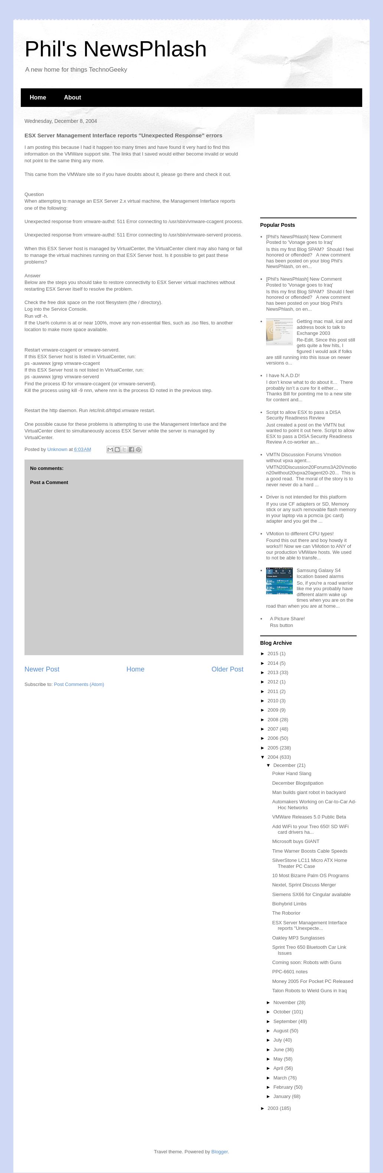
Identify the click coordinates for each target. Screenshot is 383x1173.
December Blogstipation (297, 783)
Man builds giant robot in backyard (309, 792)
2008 (274, 719)
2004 (274, 757)
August (282, 1030)
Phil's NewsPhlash (115, 48)
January (283, 1096)
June (279, 1049)
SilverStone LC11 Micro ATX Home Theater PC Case (309, 863)
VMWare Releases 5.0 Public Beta (309, 817)
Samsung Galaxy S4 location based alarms (320, 573)
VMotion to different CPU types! (300, 533)
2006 (274, 738)
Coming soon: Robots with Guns (306, 962)
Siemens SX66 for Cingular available (311, 894)
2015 (274, 653)
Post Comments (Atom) (79, 684)
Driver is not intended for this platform (306, 497)
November (285, 1002)
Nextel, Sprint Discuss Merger (304, 885)
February (284, 1087)
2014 (274, 663)
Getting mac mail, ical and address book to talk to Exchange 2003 (324, 327)
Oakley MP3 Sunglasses (298, 938)
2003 (274, 1108)
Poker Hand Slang (291, 773)
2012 (274, 681)
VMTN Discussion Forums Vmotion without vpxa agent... (303, 457)
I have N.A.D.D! (282, 375)
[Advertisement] (306, 166)
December (285, 765)
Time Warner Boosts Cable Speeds (309, 851)
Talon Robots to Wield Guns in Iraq (309, 990)
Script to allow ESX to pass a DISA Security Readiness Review (303, 415)
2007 (274, 729)
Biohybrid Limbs (289, 903)
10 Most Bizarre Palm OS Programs (310, 875)
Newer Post (41, 669)
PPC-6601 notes (289, 971)
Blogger (220, 1151)
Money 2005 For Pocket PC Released (312, 981)
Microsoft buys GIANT (295, 841)
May (279, 1059)
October (283, 1011)
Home (38, 97)
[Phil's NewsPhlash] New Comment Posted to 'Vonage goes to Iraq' (303, 239)
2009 (274, 710)
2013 (274, 672)
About (72, 97)
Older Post (227, 669)
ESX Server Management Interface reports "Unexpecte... (309, 925)
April (279, 1068)
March (281, 1078)
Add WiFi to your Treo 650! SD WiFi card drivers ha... (310, 829)
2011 (274, 691)
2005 (274, 748)
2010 (274, 700)
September (286, 1021)
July (279, 1040)
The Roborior (286, 913)
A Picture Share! (287, 618)
